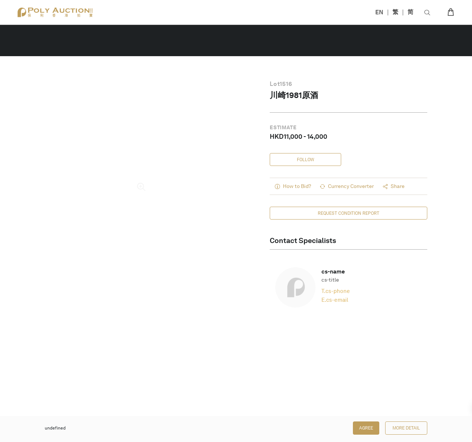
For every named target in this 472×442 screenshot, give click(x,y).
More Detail (406, 428)
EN (379, 12)
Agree (366, 428)
